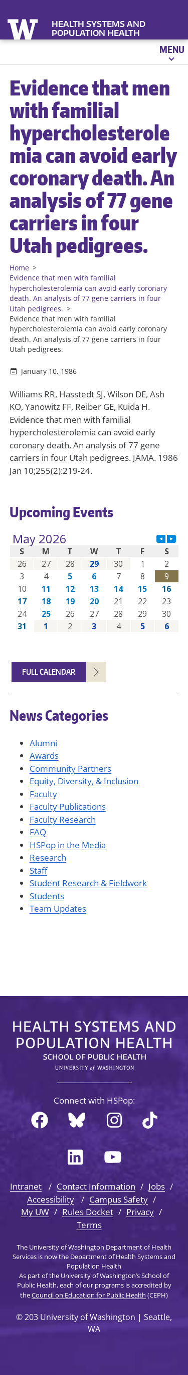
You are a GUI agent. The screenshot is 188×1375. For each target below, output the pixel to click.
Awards (44, 755)
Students (47, 896)
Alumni (43, 743)
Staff (38, 870)
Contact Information (96, 1186)
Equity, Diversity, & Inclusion (84, 781)
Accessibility (50, 1199)
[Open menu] (171, 51)
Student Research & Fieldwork (88, 883)
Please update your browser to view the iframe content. (94, 582)
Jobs (156, 1186)
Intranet (26, 1186)
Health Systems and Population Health (98, 28)
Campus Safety (118, 1199)
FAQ (38, 832)
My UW (35, 1212)
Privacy (140, 1212)
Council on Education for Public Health (89, 1295)
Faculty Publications (68, 806)
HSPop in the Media (68, 845)
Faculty (43, 794)
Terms (89, 1225)
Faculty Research (63, 819)
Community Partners (70, 768)
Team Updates (58, 908)
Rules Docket (87, 1212)
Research (48, 857)
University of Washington (24, 28)
